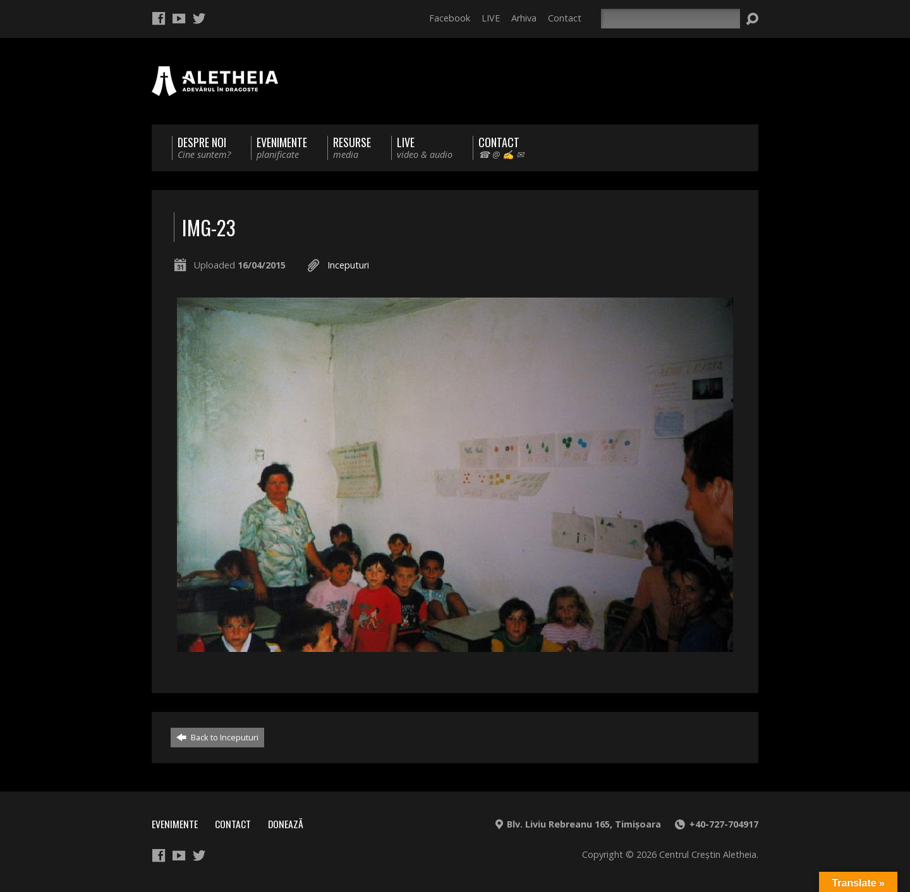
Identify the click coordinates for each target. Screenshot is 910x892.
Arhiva (524, 18)
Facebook (449, 18)
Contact (564, 18)
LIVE (491, 18)
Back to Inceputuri (217, 737)
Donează (285, 823)
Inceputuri (348, 265)
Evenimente (175, 823)
